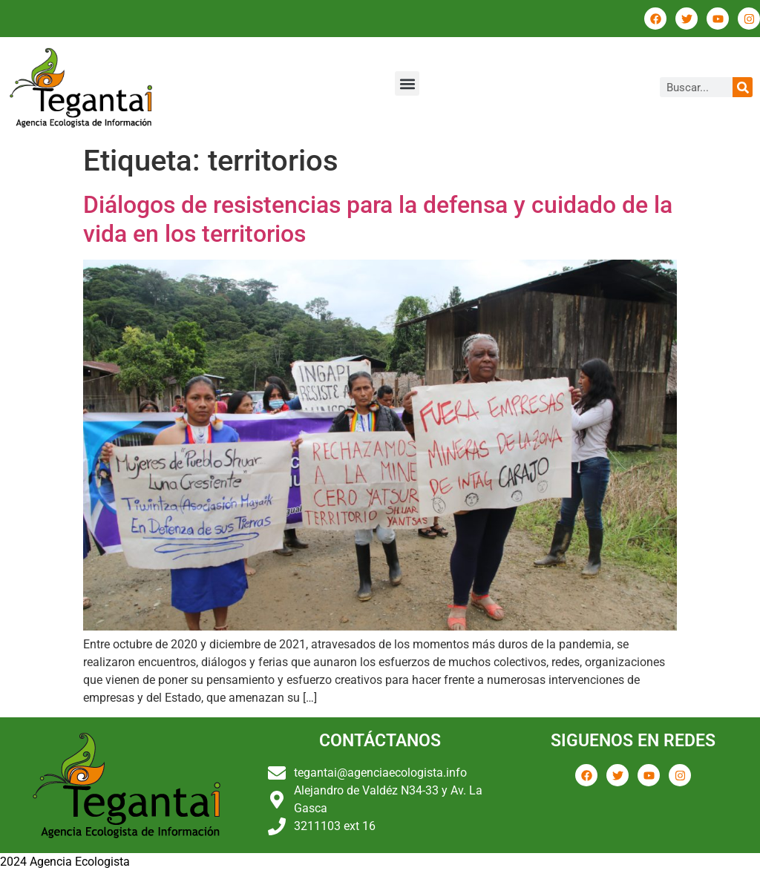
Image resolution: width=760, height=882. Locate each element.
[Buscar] (743, 87)
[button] (407, 83)
